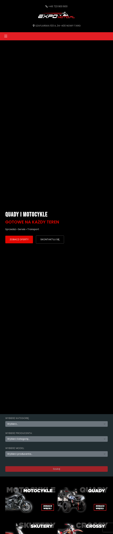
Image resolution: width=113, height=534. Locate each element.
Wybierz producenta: (18, 433)
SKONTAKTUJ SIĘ (49, 239)
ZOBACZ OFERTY (19, 239)
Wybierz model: (14, 448)
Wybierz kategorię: (17, 418)
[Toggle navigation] (6, 36)
